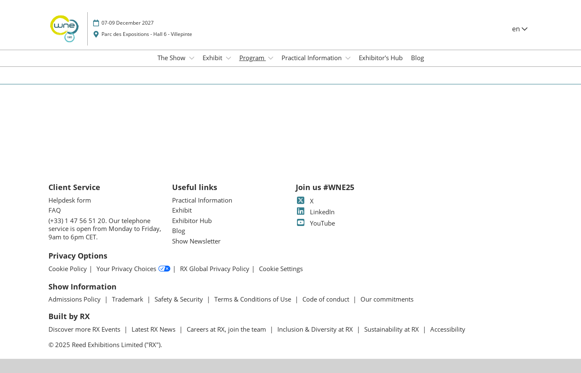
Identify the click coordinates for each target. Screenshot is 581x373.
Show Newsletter (196, 241)
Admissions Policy (75, 299)
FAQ (54, 210)
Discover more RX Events (85, 329)
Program (252, 57)
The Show (172, 57)
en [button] (520, 28)
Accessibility (447, 329)
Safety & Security (180, 299)
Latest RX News (154, 329)
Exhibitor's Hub (381, 57)
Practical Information (312, 57)
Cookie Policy (67, 269)
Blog (417, 57)
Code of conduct (326, 299)
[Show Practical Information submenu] (347, 58)
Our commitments (387, 299)
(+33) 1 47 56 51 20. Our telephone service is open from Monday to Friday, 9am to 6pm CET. (104, 228)
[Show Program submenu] (270, 58)
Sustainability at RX (392, 329)
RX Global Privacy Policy (214, 269)
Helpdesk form (69, 200)
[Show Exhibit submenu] (228, 58)
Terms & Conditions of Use (253, 299)
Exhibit (213, 57)
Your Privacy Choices (133, 269)
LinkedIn (315, 212)
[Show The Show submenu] (191, 58)
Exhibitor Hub (192, 220)
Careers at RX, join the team (227, 329)
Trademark (128, 299)
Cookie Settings (281, 269)
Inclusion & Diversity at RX (316, 329)
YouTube (315, 223)
